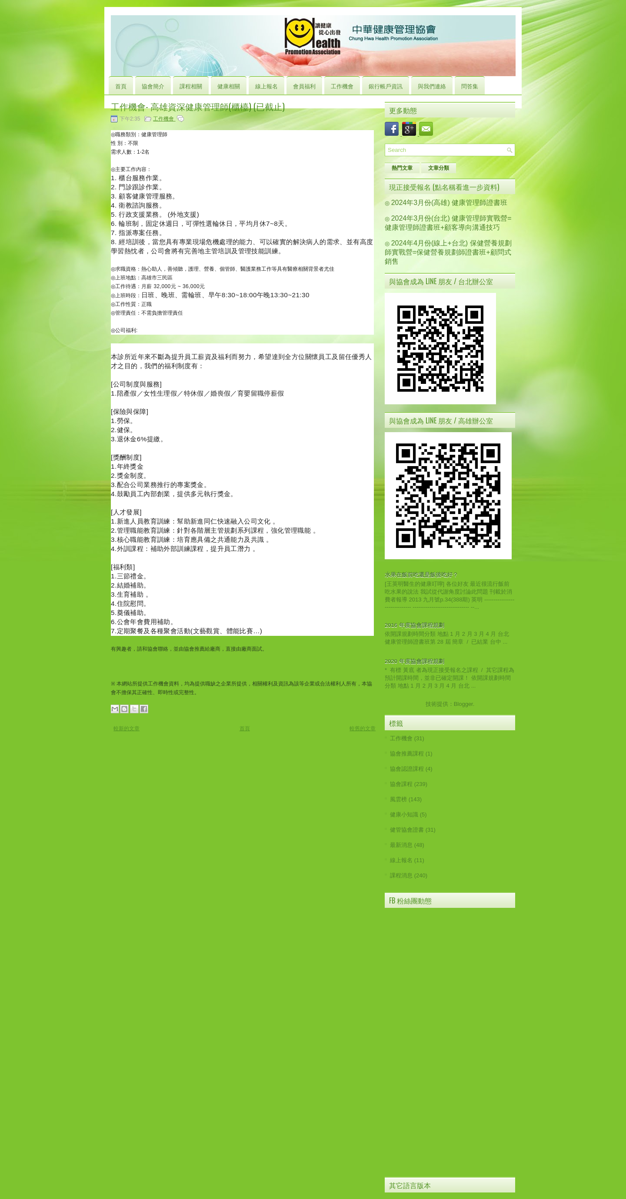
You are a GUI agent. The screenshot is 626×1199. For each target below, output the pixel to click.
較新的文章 (126, 728)
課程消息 (401, 875)
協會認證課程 (407, 769)
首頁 (121, 85)
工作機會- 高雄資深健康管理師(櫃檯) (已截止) (198, 106)
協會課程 (401, 784)
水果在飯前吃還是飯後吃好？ (421, 574)
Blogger (463, 704)
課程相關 (191, 85)
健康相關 (228, 85)
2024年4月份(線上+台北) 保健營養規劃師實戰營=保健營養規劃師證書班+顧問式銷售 (448, 252)
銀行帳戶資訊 (386, 85)
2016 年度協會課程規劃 (414, 625)
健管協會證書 (407, 829)
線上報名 (266, 85)
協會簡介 (153, 85)
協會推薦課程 (407, 753)
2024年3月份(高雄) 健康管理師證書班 (449, 202)
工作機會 (342, 85)
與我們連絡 (432, 85)
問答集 (469, 85)
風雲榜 (398, 799)
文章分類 (438, 168)
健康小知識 (404, 814)
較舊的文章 (363, 728)
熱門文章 (402, 168)
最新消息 (401, 845)
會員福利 (304, 85)
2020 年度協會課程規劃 (414, 661)
